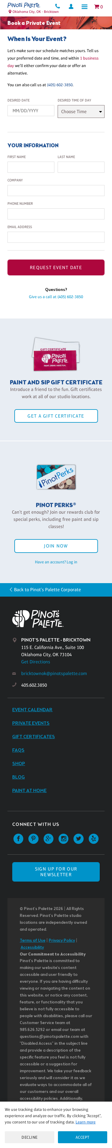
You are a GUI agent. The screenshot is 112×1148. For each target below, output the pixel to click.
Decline (30, 1137)
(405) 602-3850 (60, 84)
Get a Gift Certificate (55, 416)
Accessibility (32, 947)
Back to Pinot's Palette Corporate (47, 589)
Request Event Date (56, 267)
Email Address (19, 227)
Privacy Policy (62, 941)
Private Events (31, 723)
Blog (18, 777)
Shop (18, 764)
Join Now (56, 546)
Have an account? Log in (56, 561)
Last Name (66, 157)
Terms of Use (32, 941)
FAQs (18, 750)
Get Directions (35, 662)
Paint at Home (29, 791)
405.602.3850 (34, 685)
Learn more (86, 1122)
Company (15, 180)
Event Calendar (32, 710)
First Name (16, 157)
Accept (83, 1137)
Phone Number (20, 203)
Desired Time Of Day (74, 100)
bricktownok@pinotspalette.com (54, 673)
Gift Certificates (33, 737)
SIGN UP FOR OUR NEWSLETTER (56, 871)
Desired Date (18, 100)
